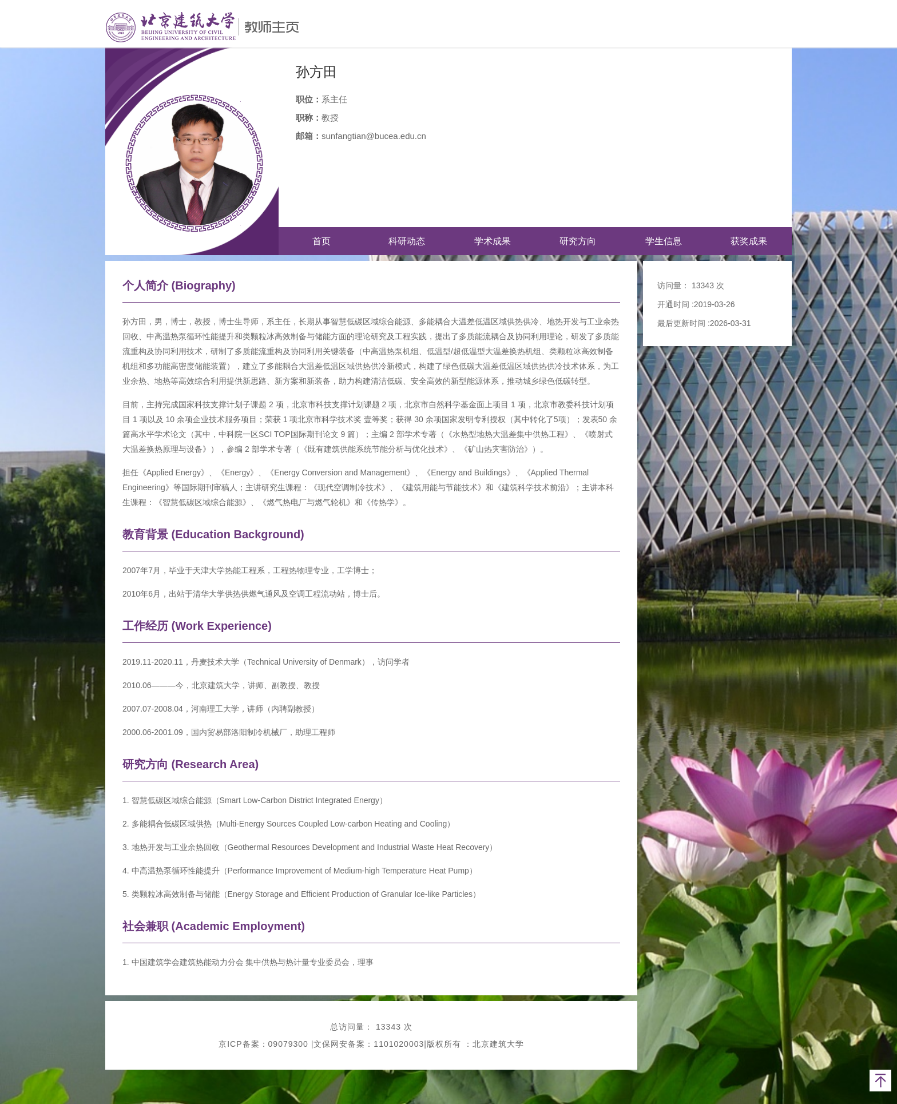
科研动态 (406, 241)
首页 (321, 241)
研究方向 (577, 241)
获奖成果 (749, 241)
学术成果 (492, 241)
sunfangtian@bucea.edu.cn (374, 136)
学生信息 (663, 241)
